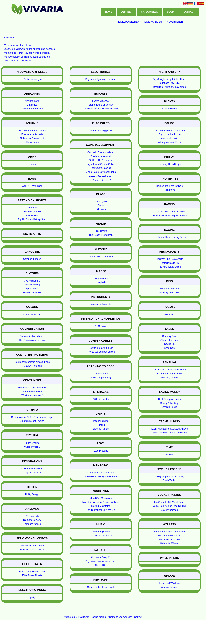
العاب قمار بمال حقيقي (100, 175)
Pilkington (101, 209)
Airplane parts (32, 101)
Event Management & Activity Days (169, 428)
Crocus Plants (169, 108)
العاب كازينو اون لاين (101, 179)
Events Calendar (101, 101)
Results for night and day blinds (169, 87)
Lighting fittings (101, 428)
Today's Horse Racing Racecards (169, 215)
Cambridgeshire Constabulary (169, 130)
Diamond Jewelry (32, 520)
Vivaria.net (83, 617)
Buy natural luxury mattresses (100, 561)
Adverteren (175, 21)
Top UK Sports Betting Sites (32, 219)
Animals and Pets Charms (32, 130)
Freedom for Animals (32, 134)
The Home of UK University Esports (100, 108)
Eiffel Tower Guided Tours (32, 571)
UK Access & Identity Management (101, 476)
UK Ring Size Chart (169, 292)
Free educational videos (32, 549)
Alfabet (126, 12)
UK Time (169, 454)
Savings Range (169, 407)
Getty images (101, 278)
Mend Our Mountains (101, 498)
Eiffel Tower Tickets (32, 575)
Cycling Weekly (32, 447)
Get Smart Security (169, 288)
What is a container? (32, 395)
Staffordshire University (101, 104)
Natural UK (101, 565)
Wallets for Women (169, 543)
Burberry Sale (169, 336)
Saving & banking (169, 403)
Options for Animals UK (32, 138)
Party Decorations (32, 472)
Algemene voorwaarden (120, 617)
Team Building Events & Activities (169, 432)
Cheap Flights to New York (100, 587)
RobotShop (169, 314)
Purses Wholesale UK (169, 535)
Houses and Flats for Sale (169, 186)
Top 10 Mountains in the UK (100, 510)
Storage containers (32, 391)
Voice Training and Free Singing (169, 506)
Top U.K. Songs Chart (100, 535)
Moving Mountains (100, 506)
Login (170, 12)
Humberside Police (169, 138)
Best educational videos (32, 545)
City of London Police (169, 134)
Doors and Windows (169, 583)
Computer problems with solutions (32, 362)
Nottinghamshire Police (169, 142)
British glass (101, 201)
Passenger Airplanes (32, 108)
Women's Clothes (32, 292)
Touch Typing (169, 480)
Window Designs (169, 587)
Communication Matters (32, 336)
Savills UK (169, 344)
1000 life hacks (101, 399)
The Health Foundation (101, 235)
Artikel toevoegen (33, 79)
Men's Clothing (32, 284)
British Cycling (32, 443)
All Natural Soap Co (100, 557)
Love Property (101, 450)
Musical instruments (100, 304)
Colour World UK (32, 314)
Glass (101, 205)
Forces (32, 164)
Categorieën (149, 12)
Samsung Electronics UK (169, 373)
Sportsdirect (32, 288)
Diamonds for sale (32, 524)
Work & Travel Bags (32, 186)
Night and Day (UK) (169, 83)
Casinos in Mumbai (101, 156)
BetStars (32, 207)
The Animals (32, 142)
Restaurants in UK (169, 263)
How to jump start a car (101, 348)
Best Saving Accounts (169, 399)
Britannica (32, 104)
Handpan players (101, 531)
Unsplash (101, 282)
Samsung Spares (169, 377)
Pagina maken (98, 617)
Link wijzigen (153, 21)
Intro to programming (100, 377)
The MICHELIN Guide (169, 266)
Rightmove (169, 189)
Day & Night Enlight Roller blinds (169, 79)
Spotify (32, 597)
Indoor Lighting (100, 421)
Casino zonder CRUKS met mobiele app (32, 417)
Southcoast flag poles (101, 130)
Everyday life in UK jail (169, 164)
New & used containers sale (32, 387)
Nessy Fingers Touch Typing (169, 476)
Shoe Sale (169, 348)
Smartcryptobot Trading (32, 421)
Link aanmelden (128, 21)
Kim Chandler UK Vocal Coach (169, 502)
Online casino (32, 215)
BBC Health (101, 231)
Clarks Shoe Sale (169, 340)
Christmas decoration (32, 468)
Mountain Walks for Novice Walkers (100, 502)
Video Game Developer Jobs (101, 172)
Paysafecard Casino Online (101, 164)
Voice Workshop (169, 510)
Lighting (101, 425)
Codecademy (101, 373)
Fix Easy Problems (32, 365)
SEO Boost (100, 326)
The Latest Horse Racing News (169, 211)
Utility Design (32, 494)
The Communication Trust (32, 340)
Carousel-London (32, 259)
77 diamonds (32, 516)
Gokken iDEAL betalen (101, 160)
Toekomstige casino (100, 168)
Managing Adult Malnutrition (100, 472)
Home (108, 12)
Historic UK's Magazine (101, 256)
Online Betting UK (32, 211)
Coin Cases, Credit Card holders (169, 531)
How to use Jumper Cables (101, 351)
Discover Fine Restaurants (169, 259)
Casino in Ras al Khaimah (100, 152)
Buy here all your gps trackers (100, 79)
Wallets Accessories (169, 539)
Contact (189, 12)
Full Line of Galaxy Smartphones (169, 369)
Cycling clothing (32, 280)
